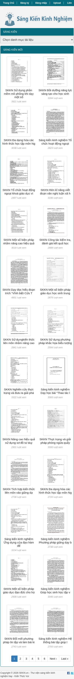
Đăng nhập (41, 3)
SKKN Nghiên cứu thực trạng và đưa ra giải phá (19, 391)
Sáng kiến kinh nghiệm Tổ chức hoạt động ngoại (55, 141)
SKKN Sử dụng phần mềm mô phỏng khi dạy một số (19, 94)
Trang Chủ (8, 3)
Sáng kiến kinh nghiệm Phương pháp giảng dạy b (55, 540)
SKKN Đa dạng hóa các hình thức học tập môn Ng (18, 141)
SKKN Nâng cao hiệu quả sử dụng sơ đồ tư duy (19, 441)
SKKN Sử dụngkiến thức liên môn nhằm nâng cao (18, 341)
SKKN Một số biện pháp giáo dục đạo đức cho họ (18, 590)
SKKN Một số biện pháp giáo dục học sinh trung (55, 291)
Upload (57, 3)
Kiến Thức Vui (21, 676)
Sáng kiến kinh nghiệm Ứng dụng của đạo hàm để (19, 542)
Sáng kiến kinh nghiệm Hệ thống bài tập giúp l (55, 640)
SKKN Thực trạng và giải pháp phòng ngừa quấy (55, 441)
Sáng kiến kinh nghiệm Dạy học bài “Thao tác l (55, 391)
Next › (53, 658)
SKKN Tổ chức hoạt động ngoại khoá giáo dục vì (19, 191)
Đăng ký (24, 3)
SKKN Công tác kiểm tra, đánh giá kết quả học (55, 241)
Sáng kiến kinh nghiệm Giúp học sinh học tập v (55, 590)
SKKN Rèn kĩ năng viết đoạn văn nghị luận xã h (55, 191)
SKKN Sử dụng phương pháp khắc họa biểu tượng (55, 341)
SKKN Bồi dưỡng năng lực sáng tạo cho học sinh (55, 92)
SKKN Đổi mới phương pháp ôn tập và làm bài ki (19, 640)
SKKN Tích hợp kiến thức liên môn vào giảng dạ (19, 491)
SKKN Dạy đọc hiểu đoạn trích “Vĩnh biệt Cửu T (19, 291)
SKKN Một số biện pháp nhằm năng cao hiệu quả (19, 241)
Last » (64, 658)
